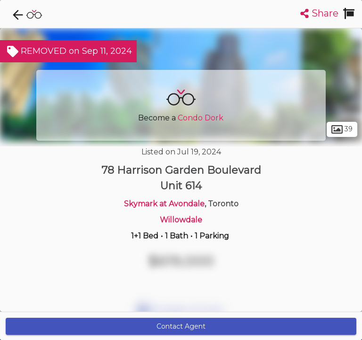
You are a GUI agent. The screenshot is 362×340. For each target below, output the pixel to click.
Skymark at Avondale (164, 203)
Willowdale (181, 219)
